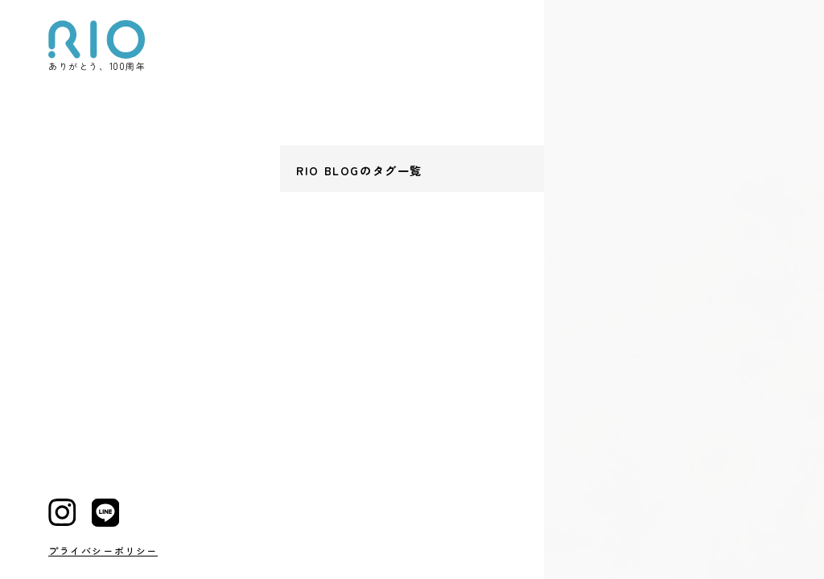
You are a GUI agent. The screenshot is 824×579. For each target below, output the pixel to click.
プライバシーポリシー (103, 550)
